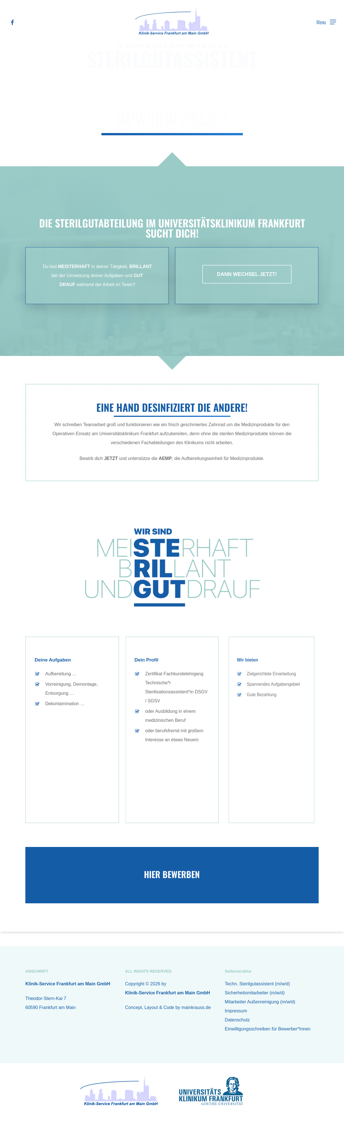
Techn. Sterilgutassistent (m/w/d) (257, 983)
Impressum (236, 1010)
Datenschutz (237, 1019)
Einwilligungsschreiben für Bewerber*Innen (267, 1028)
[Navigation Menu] (326, 22)
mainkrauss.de (196, 1007)
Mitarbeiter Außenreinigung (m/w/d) (260, 1001)
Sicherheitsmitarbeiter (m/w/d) (255, 992)
